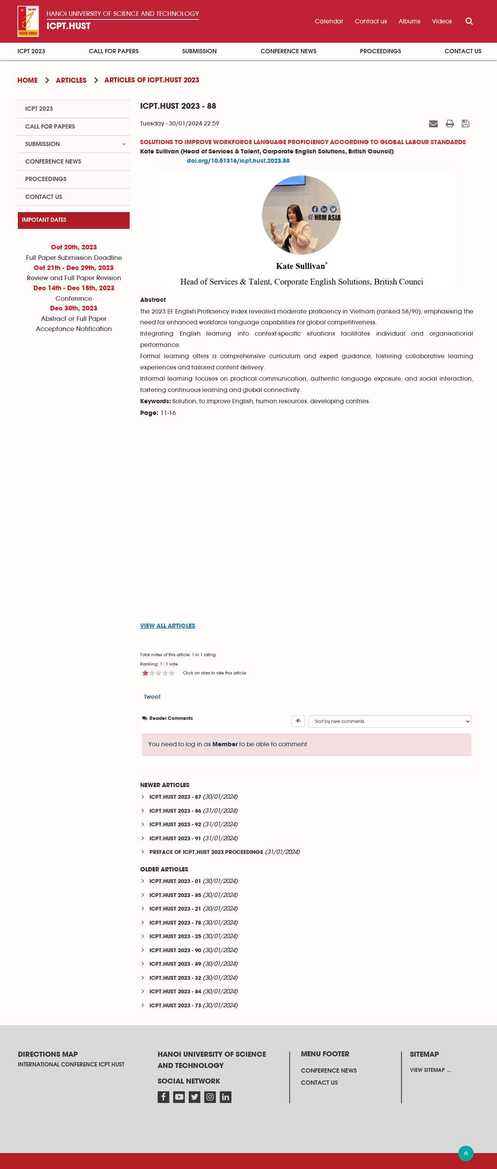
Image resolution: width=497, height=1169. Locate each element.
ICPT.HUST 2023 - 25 (175, 936)
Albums (410, 21)
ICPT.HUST (68, 27)
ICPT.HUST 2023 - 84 (175, 992)
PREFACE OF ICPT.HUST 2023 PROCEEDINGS (206, 852)
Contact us (371, 21)
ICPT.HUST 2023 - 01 (175, 881)
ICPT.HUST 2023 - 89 (175, 964)
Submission (199, 51)
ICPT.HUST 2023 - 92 (175, 825)
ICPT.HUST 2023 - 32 (175, 978)
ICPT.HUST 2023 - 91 (175, 838)
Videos (442, 21)
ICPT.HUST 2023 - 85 (175, 895)
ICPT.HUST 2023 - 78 (175, 923)
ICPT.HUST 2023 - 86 (175, 811)
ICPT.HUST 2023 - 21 (175, 909)
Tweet (152, 697)
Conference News (288, 51)
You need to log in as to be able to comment (227, 744)
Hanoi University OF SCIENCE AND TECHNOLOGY (123, 13)
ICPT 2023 (31, 51)
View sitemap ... (430, 1070)
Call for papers (114, 51)
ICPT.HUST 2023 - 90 (175, 950)
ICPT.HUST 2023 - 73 (175, 1006)
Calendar (329, 21)
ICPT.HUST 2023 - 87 (175, 797)
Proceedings (380, 51)
